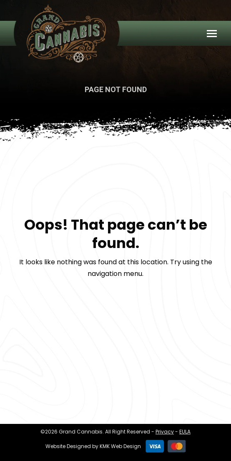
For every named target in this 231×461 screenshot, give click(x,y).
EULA (185, 431)
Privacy (165, 431)
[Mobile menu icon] (212, 33)
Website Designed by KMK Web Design (93, 446)
